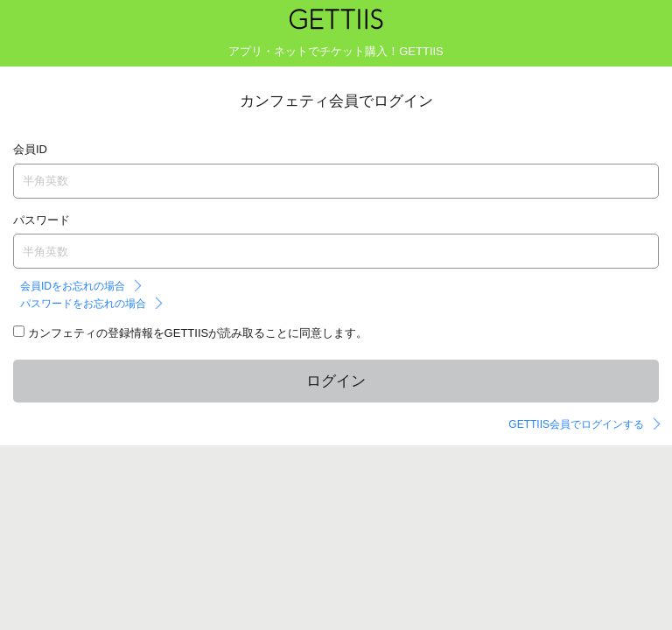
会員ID (30, 149)
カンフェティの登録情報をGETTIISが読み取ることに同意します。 (196, 333)
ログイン (336, 381)
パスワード (41, 220)
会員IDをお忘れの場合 (72, 286)
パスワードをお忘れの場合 (83, 304)
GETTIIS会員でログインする (576, 424)
